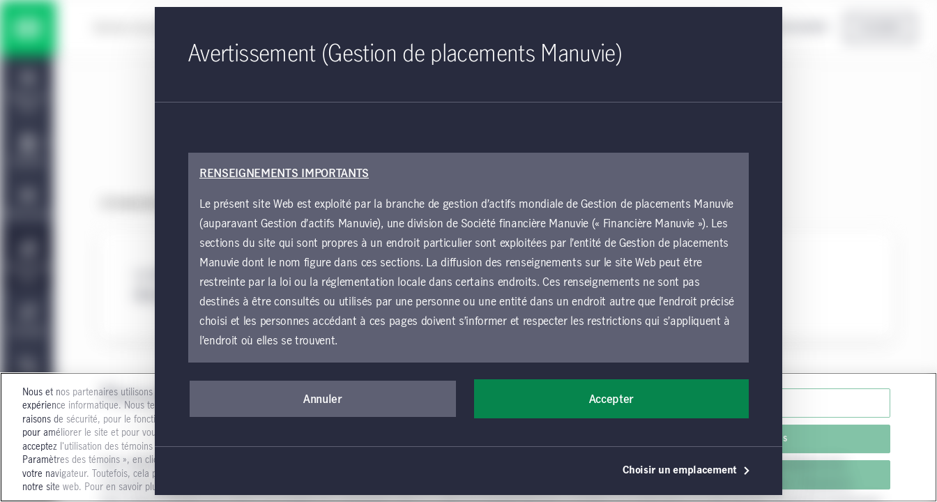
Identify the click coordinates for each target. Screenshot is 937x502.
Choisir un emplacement (687, 471)
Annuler (322, 399)
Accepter (611, 399)
